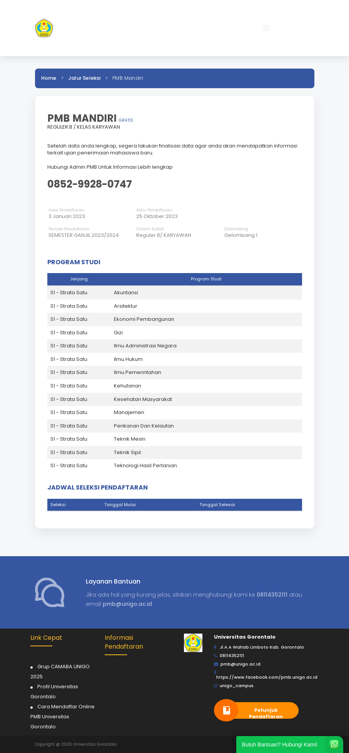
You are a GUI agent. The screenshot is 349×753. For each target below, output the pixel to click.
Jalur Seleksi (84, 78)
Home (49, 78)
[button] (227, 28)
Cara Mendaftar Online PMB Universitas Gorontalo (62, 716)
